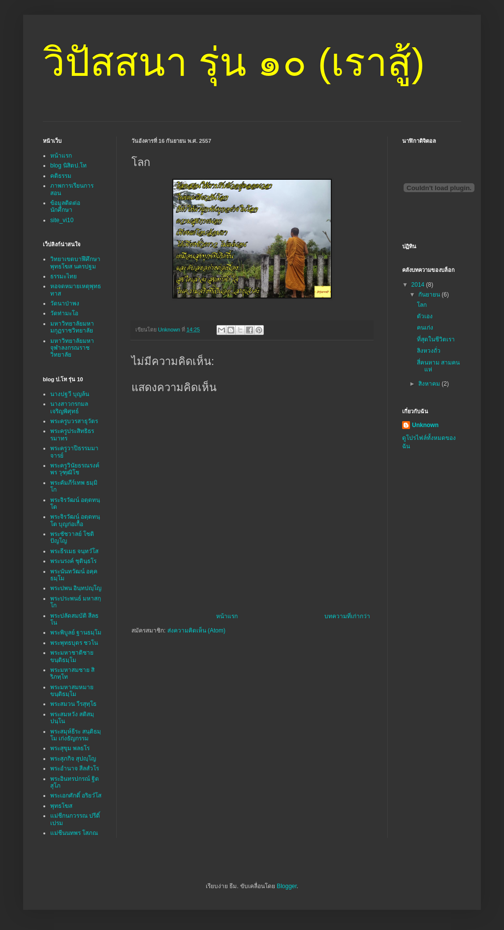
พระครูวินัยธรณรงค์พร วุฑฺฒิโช (74, 469)
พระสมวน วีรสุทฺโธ (73, 703)
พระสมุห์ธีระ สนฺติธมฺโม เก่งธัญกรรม (75, 735)
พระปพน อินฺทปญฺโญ (75, 588)
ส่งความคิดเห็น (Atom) (196, 630)
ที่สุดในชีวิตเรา (436, 339)
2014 (418, 284)
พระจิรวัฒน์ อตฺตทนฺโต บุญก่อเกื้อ (75, 520)
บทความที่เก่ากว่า (347, 616)
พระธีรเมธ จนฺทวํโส (74, 551)
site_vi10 (61, 220)
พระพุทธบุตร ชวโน (74, 642)
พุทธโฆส (61, 805)
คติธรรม (60, 175)
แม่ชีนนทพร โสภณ (74, 833)
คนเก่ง (425, 327)
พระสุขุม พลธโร (70, 748)
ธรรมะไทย (63, 276)
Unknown (425, 425)
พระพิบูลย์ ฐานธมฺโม (75, 632)
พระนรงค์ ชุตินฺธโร (73, 561)
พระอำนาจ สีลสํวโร (74, 768)
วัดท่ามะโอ (64, 313)
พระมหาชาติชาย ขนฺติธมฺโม (72, 656)
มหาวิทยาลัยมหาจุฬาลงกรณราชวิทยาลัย (72, 348)
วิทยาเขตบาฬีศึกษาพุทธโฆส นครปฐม (75, 262)
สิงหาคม (429, 383)
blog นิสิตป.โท (68, 165)
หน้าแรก (227, 616)
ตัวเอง (425, 316)
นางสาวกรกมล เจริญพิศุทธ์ (69, 407)
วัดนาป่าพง (64, 303)
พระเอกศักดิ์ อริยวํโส (75, 795)
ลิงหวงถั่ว (429, 350)
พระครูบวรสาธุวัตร (74, 421)
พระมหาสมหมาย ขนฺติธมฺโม (72, 691)
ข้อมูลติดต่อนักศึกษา (65, 206)
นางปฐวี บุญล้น (69, 394)
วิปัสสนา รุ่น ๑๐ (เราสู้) (234, 62)
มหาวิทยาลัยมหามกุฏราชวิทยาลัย (72, 327)
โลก (422, 304)
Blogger (287, 886)
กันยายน (429, 294)
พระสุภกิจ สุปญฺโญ (73, 758)
